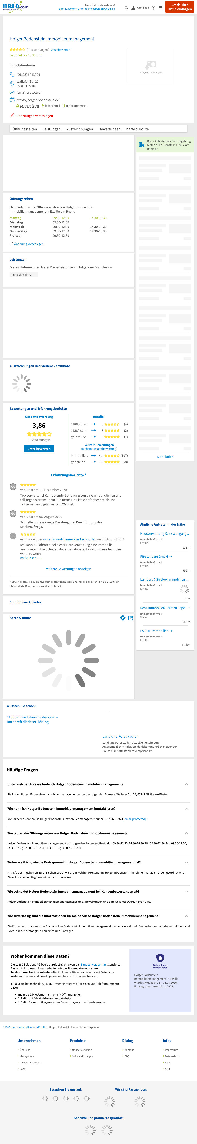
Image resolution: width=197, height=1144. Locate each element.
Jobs (22, 1069)
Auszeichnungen (79, 129)
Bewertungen (109, 129)
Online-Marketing (82, 1050)
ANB (167, 1069)
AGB (167, 1062)
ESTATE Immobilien (154, 630)
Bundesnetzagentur (93, 964)
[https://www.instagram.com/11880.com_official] (66, 1099)
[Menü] (162, 7)
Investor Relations (30, 1062)
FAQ (126, 1056)
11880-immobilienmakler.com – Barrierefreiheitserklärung (32, 719)
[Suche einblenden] (128, 7)
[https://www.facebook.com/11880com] (45, 1099)
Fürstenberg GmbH (154, 556)
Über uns (25, 1050)
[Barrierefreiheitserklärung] (155, 7)
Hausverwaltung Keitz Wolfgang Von (165, 533)
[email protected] (135, 819)
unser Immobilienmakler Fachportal (69, 539)
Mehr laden (165, 456)
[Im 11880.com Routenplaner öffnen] (123, 617)
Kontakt (129, 1050)
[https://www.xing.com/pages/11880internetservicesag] (76, 1099)
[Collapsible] (187, 784)
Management (27, 1056)
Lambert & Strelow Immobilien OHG (165, 579)
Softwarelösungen (82, 1056)
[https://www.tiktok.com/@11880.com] (55, 1099)
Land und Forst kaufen (120, 736)
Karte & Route (137, 129)
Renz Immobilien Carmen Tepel (163, 608)
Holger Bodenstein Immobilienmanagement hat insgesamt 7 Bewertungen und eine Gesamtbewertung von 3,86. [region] (79, 901)
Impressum (171, 1050)
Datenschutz (172, 1056)
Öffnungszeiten (25, 129)
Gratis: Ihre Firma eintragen (180, 6)
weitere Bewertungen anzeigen (68, 569)
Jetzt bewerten (39, 449)
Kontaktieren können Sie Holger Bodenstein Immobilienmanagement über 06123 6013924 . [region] (77, 819)
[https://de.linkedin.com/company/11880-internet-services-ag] (86, 1099)
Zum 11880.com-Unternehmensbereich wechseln (87, 8)
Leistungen (52, 129)
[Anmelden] (141, 7)
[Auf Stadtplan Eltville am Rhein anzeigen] (130, 618)
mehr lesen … (30, 558)
